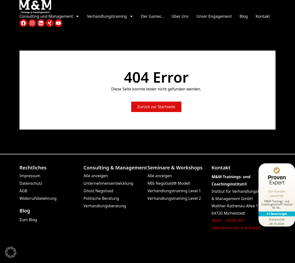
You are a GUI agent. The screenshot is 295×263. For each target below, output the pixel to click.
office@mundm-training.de (236, 227)
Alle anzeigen (95, 175)
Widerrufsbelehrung (37, 198)
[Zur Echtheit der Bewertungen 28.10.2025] (276, 221)
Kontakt (263, 16)
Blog (244, 16)
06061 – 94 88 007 (228, 220)
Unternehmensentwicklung (108, 183)
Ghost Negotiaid (98, 190)
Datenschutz (30, 183)
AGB (23, 190)
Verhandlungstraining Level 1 (174, 190)
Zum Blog (28, 219)
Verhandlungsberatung (104, 206)
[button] (10, 252)
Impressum (29, 175)
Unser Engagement (214, 16)
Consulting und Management (49, 16)
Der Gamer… (152, 16)
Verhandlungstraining (110, 16)
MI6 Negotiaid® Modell (169, 183)
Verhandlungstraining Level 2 (174, 198)
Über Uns (180, 16)
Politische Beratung (101, 198)
